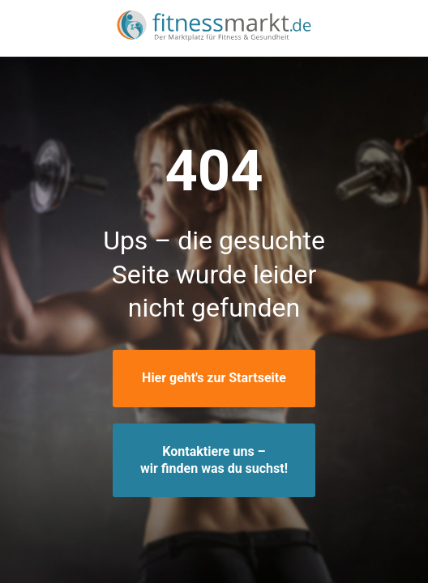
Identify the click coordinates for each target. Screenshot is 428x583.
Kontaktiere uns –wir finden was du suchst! (214, 460)
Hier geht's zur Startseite (214, 377)
